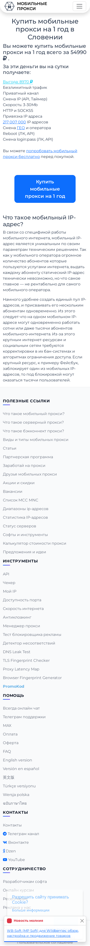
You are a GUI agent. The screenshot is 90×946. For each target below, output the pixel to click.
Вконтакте (18, 842)
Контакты (12, 825)
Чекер (9, 582)
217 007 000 (14, 122)
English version (17, 760)
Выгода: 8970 (18, 81)
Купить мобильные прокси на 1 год (45, 189)
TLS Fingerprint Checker (26, 660)
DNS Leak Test (16, 652)
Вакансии (12, 491)
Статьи (9, 448)
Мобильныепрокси (25, 6)
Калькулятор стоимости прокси (34, 543)
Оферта (10, 743)
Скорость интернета (23, 608)
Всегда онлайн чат (21, 708)
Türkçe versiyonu (19, 786)
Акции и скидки (19, 483)
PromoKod (13, 686)
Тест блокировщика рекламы (32, 634)
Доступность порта (22, 600)
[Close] (81, 920)
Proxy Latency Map (21, 669)
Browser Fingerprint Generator (32, 677)
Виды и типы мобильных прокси (35, 439)
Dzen (11, 851)
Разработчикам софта (25, 881)
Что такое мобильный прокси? (34, 413)
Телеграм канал (23, 834)
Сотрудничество (24, 869)
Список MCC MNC (20, 500)
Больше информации (30, 910)
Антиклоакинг (17, 617)
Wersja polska (16, 794)
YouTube (16, 859)
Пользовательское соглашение (45, 942)
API (6, 574)
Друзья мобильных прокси (30, 474)
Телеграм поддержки (24, 717)
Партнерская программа (28, 457)
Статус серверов (19, 526)
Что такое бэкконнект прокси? (33, 431)
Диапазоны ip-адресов (25, 508)
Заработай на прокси (24, 465)
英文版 (8, 777)
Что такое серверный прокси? (33, 422)
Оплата (10, 734)
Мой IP (9, 591)
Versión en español (21, 768)
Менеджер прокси (21, 626)
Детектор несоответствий (29, 643)
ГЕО (21, 128)
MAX (7, 725)
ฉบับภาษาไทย (15, 803)
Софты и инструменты (25, 534)
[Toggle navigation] (79, 6)
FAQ (7, 751)
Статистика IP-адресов (25, 517)
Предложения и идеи (24, 552)
